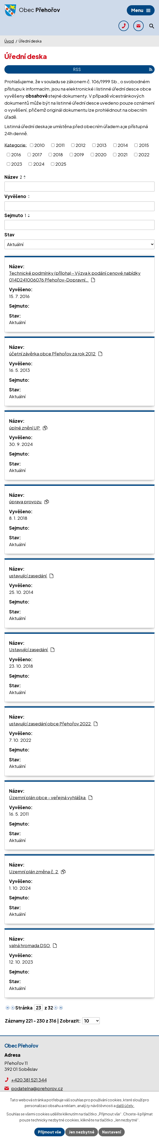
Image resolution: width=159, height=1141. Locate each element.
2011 (60, 145)
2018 (58, 154)
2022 (143, 154)
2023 (16, 163)
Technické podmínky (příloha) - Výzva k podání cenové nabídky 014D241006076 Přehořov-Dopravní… (75, 276)
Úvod (9, 41)
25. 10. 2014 (21, 592)
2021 (123, 154)
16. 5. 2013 (19, 370)
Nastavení (111, 1132)
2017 (37, 154)
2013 (102, 145)
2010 (39, 145)
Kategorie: (15, 144)
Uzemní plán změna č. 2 (37, 871)
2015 (144, 145)
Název (13, 177)
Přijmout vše (49, 1132)
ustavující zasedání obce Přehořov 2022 (53, 723)
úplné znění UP (28, 428)
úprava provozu (29, 501)
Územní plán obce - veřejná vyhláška (50, 797)
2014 (123, 145)
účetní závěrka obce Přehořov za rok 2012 (55, 353)
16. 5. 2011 (19, 814)
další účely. (125, 1105)
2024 (38, 163)
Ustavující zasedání (32, 649)
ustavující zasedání (31, 575)
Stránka (23, 1008)
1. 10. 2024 (20, 888)
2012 (80, 145)
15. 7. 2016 (19, 296)
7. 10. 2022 (20, 740)
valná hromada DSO (33, 945)
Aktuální (17, 322)
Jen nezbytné (81, 1132)
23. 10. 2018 (21, 666)
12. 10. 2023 (21, 962)
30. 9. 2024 (21, 444)
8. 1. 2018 (18, 518)
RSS (112, 69)
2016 (16, 154)
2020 (101, 154)
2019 (79, 154)
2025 (60, 163)
